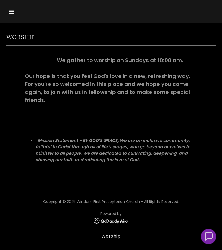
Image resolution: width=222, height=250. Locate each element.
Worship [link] (110, 236)
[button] (30, 11)
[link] (111, 221)
